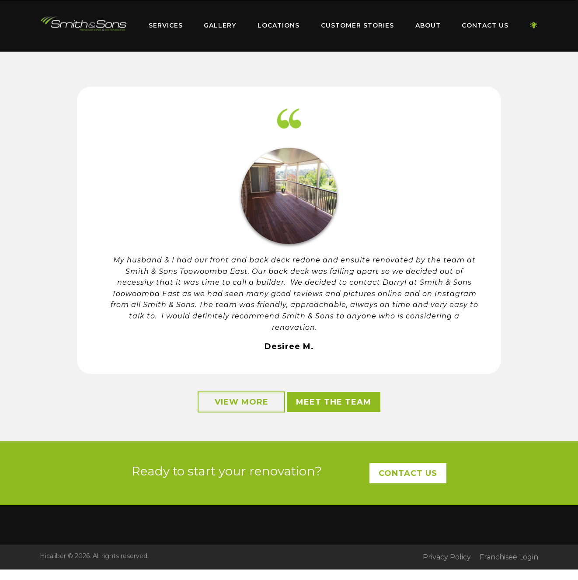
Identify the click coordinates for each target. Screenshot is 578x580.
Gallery (220, 25)
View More (241, 402)
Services (166, 25)
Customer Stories (357, 25)
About (428, 25)
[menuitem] (83, 25)
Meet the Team (333, 402)
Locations (278, 25)
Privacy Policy (447, 557)
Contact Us (485, 25)
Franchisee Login (509, 557)
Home (83, 24)
